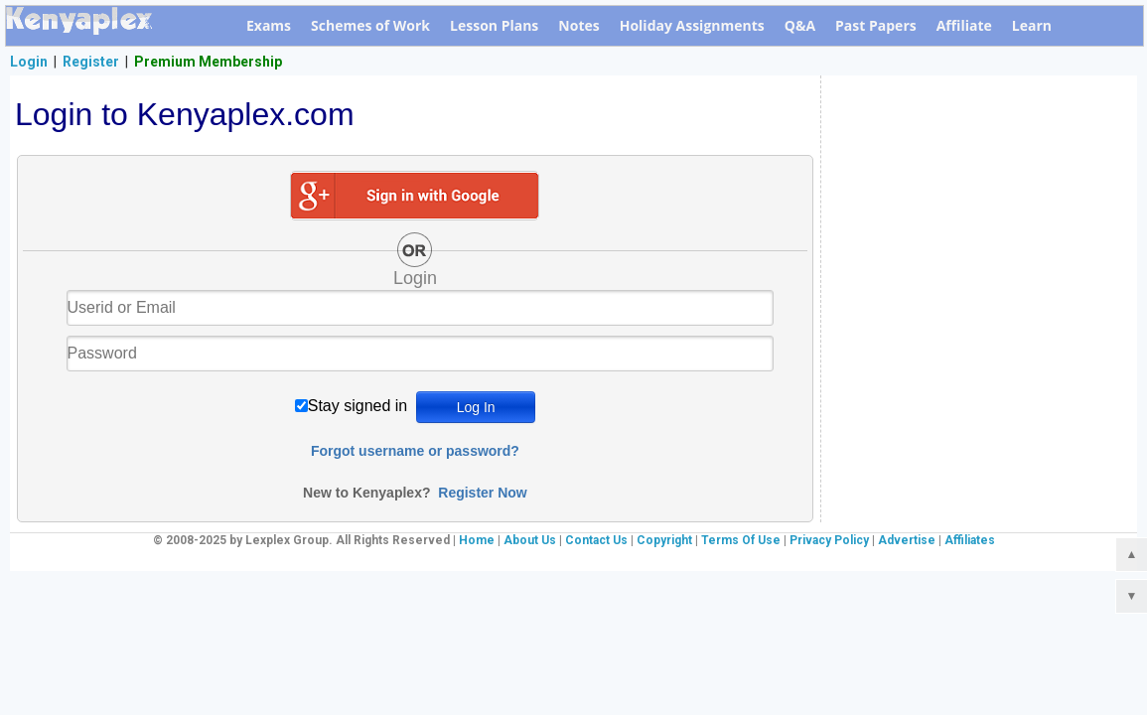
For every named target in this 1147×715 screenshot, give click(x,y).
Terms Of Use (741, 540)
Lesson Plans (494, 25)
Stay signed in (358, 406)
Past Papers (876, 25)
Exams (268, 25)
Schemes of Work (370, 25)
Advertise (906, 540)
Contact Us (596, 540)
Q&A (800, 25)
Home (477, 540)
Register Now (482, 492)
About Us (529, 540)
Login (29, 62)
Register (91, 62)
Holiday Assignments (692, 25)
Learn (1032, 25)
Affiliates (969, 540)
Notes (578, 25)
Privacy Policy (829, 540)
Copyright (664, 540)
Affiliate (964, 25)
